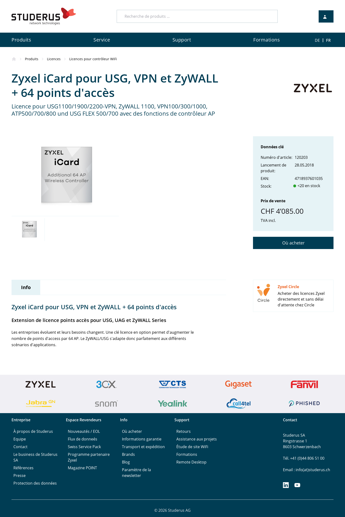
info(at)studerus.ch (313, 469)
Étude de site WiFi (192, 446)
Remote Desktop (191, 462)
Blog (126, 462)
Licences (54, 59)
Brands (128, 454)
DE (317, 40)
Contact (20, 446)
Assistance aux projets (196, 439)
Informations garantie (141, 439)
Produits (31, 59)
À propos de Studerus (33, 431)
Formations (186, 454)
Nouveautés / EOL (84, 431)
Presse (19, 475)
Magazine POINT (82, 467)
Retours (183, 431)
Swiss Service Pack (84, 446)
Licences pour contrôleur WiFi (93, 59)
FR (328, 40)
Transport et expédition (143, 446)
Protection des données (35, 483)
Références (23, 467)
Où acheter (293, 243)
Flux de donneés (82, 439)
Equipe (19, 439)
